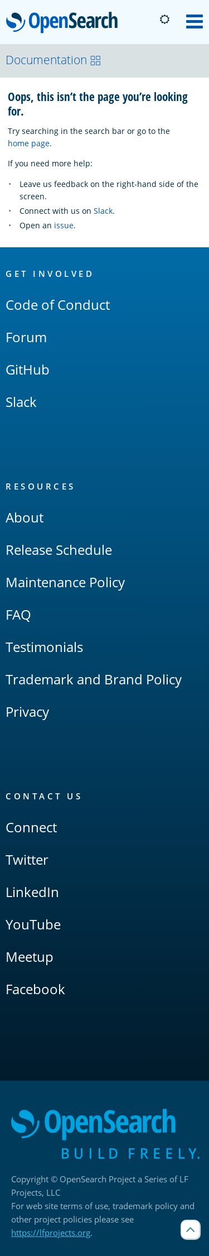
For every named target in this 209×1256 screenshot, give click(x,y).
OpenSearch (65, 23)
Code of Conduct (58, 304)
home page (29, 143)
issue (64, 225)
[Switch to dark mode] (164, 19)
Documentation (53, 60)
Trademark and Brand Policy (94, 679)
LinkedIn (32, 892)
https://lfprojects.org (50, 1232)
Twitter (27, 859)
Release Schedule (59, 549)
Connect (31, 827)
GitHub (28, 369)
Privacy (27, 711)
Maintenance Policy (65, 582)
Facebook (35, 989)
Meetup (30, 956)
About (24, 517)
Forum (26, 337)
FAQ (18, 614)
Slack (103, 210)
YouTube (33, 924)
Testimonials (44, 646)
